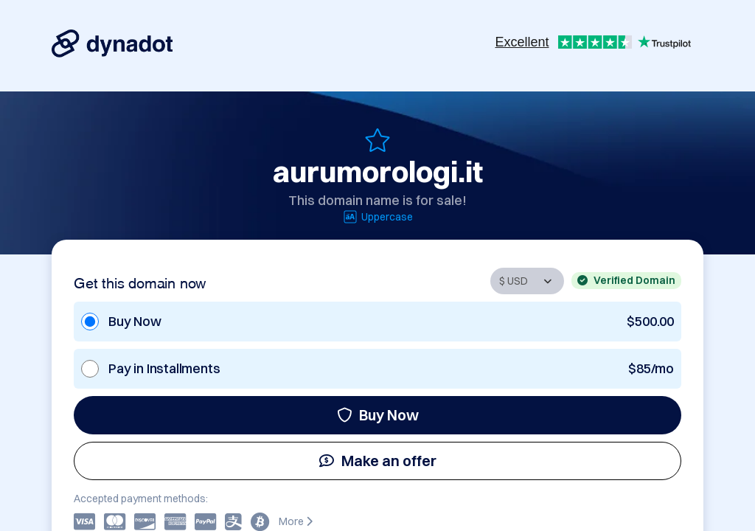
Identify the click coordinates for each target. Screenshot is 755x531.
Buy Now (378, 415)
